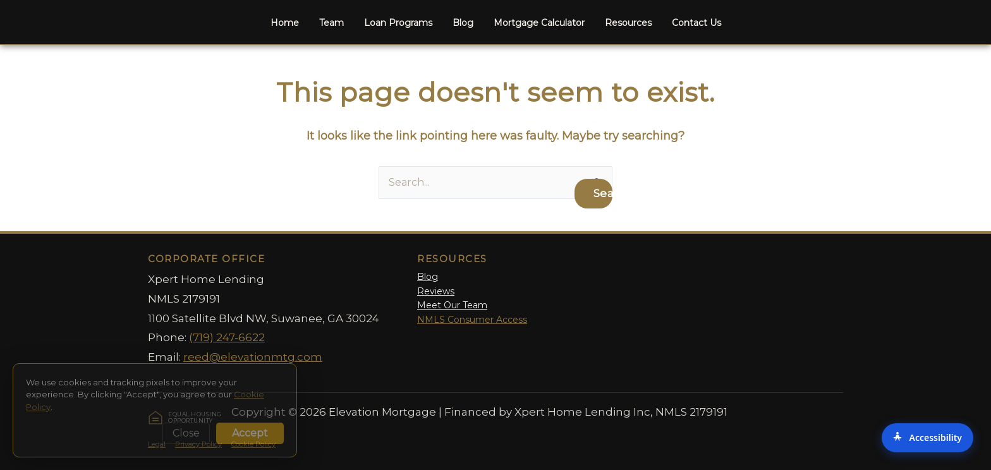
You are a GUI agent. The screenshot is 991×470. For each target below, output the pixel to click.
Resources (628, 22)
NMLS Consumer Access (472, 319)
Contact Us (696, 22)
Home (285, 22)
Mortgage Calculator (539, 22)
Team (331, 22)
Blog (463, 22)
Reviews (435, 291)
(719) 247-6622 (227, 337)
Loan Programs (398, 22)
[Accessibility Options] (927, 437)
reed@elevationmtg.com (252, 357)
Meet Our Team (452, 305)
